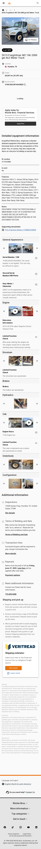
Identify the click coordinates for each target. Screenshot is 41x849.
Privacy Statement (13, 834)
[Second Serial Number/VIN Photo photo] (36, 274)
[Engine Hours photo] (36, 432)
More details (10, 553)
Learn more (13, 673)
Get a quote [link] (13, 668)
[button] (20, 803)
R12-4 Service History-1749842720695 (19, 230)
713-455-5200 (10, 594)
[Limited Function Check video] (36, 337)
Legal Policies (27, 834)
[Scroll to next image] (37, 248)
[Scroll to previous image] (4, 248)
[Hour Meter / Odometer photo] (36, 284)
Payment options (12, 575)
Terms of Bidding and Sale (16, 534)
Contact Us (30, 792)
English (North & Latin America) (18, 784)
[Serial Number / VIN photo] (36, 258)
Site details (10, 513)
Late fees (21, 568)
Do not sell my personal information (20, 836)
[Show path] (10, 10)
